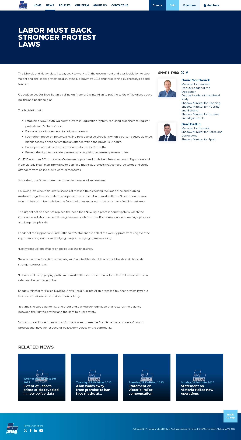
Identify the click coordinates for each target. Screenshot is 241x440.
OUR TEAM (82, 5)
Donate (157, 5)
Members (211, 5)
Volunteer (189, 5)
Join (172, 5)
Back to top (230, 416)
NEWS (50, 5)
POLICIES (65, 5)
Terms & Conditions (33, 425)
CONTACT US (119, 5)
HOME (37, 5)
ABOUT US (100, 5)
